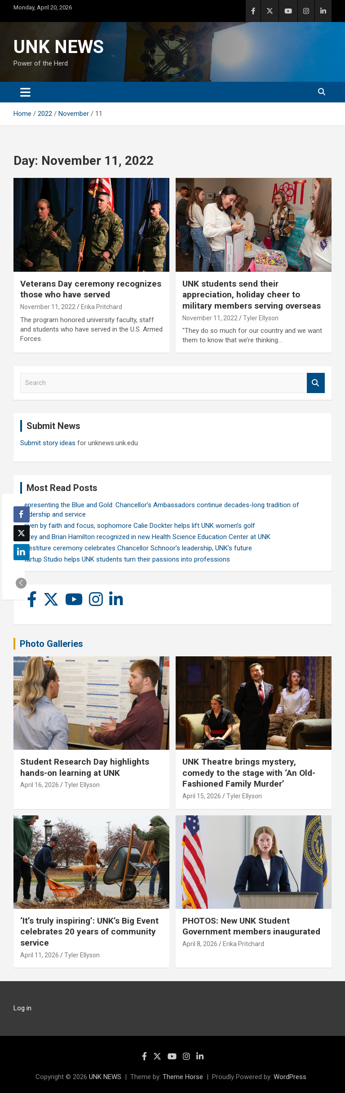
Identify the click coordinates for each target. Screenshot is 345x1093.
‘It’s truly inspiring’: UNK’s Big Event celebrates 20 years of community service (89, 932)
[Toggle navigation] (25, 92)
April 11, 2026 (39, 955)
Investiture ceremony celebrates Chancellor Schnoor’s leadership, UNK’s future (136, 548)
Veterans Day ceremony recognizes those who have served (90, 289)
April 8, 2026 (199, 943)
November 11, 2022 (47, 306)
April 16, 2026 (39, 784)
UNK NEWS (58, 47)
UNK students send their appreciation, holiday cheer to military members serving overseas (251, 295)
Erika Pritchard (101, 306)
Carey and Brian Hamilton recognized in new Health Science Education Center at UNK (145, 537)
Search (316, 383)
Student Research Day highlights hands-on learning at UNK (84, 767)
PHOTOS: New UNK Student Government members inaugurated (251, 926)
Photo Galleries (51, 643)
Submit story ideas (47, 443)
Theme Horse (183, 1077)
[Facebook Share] (21, 514)
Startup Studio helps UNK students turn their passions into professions (125, 559)
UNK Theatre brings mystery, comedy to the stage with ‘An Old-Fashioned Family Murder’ (248, 773)
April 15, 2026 (201, 796)
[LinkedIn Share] (21, 552)
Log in (22, 1008)
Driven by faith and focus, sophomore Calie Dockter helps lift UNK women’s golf (137, 526)
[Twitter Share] (21, 533)
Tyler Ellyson (261, 318)
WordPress (290, 1077)
